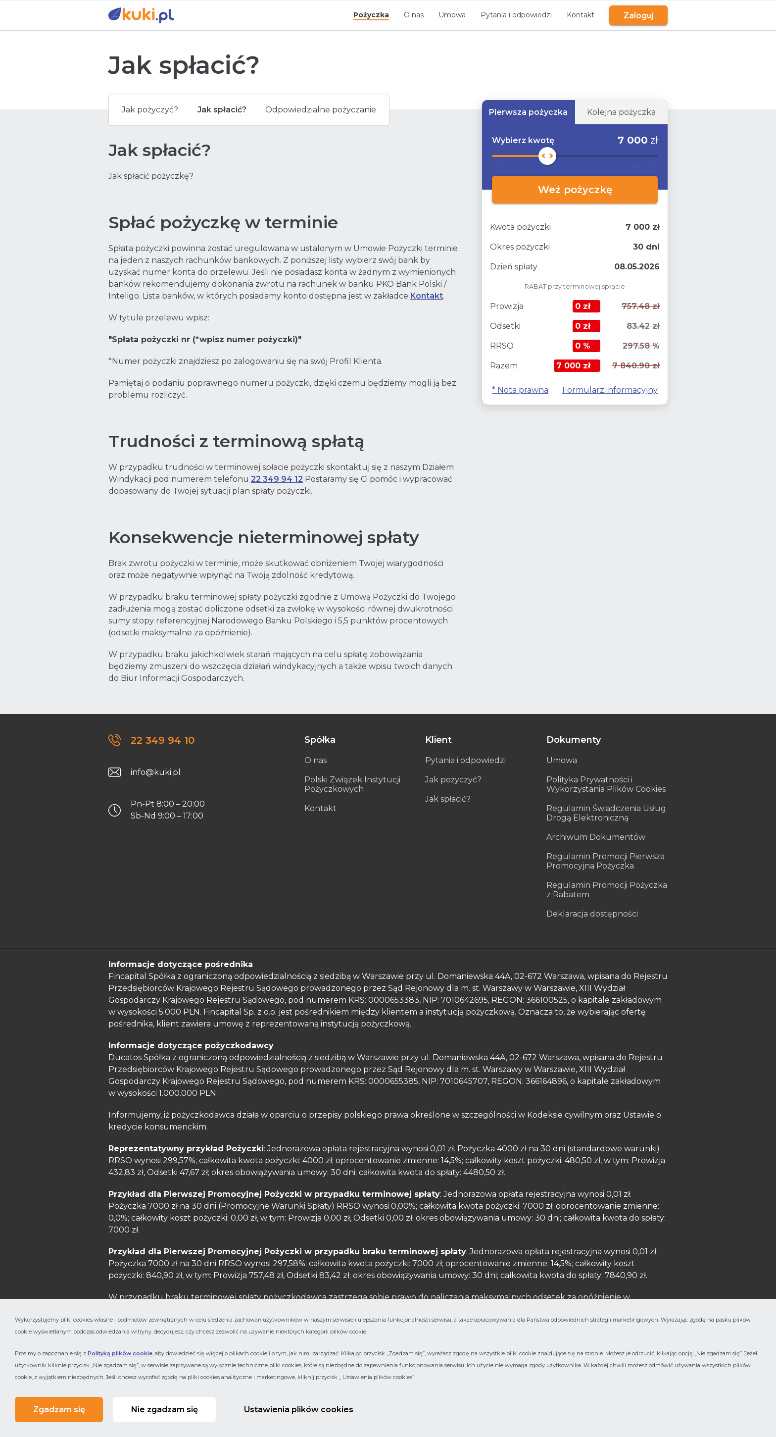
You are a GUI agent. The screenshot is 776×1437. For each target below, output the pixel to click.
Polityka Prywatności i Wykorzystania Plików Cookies (606, 784)
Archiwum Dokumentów (595, 837)
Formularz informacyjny (610, 390)
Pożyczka (368, 14)
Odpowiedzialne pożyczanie (334, 110)
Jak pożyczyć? (152, 110)
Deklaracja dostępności (592, 914)
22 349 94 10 (162, 740)
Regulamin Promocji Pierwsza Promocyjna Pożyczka (605, 861)
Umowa (448, 14)
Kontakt (577, 14)
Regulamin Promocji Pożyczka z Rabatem (606, 889)
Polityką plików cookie (120, 1351)
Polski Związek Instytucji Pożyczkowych (352, 784)
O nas (410, 14)
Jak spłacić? (229, 110)
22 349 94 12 (277, 479)
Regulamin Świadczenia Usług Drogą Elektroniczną (606, 813)
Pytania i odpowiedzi (512, 14)
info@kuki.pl (156, 772)
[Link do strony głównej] (141, 15)
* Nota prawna (520, 390)
